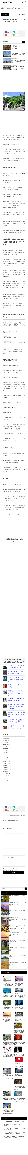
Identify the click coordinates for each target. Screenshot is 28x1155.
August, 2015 (5, 773)
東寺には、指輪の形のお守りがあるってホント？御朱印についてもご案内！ (19, 1031)
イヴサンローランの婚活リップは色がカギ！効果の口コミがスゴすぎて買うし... (8, 1055)
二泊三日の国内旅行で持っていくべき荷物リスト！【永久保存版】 (20, 984)
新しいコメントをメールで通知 (11, 868)
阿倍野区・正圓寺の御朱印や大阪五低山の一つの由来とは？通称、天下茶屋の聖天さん (16, 706)
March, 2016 (5, 759)
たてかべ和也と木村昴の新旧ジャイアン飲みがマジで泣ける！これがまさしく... (8, 1077)
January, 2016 (5, 763)
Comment (5, 832)
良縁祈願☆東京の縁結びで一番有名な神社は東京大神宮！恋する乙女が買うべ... (8, 1043)
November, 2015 (6, 767)
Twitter (16, 32)
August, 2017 (5, 750)
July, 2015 (5, 775)
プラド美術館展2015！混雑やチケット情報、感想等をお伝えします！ (19, 1088)
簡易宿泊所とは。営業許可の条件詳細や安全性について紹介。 (8, 1100)
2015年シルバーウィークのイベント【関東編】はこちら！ (20, 1008)
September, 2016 (6, 754)
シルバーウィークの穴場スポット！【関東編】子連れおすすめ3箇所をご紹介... (8, 1112)
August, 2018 (5, 738)
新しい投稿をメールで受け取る (11, 870)
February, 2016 (6, 761)
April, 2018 (5, 742)
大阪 (17, 820)
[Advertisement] (14, 81)
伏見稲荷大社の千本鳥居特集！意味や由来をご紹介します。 (19, 1043)
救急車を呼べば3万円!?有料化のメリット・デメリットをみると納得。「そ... (20, 996)
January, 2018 (5, 746)
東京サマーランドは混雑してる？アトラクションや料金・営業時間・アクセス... (18, 68)
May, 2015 (5, 780)
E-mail (4, 857)
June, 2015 (5, 777)
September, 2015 (6, 771)
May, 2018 (5, 740)
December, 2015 (6, 765)
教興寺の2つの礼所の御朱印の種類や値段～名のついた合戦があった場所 (16, 714)
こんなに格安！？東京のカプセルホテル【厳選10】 (14, 1121)
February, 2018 (6, 744)
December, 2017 (6, 748)
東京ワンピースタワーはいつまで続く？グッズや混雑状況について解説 (18, 61)
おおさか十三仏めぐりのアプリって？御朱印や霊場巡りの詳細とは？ (16, 679)
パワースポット (4, 14)
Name (4, 852)
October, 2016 (5, 752)
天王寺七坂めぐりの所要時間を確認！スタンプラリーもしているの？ (16, 693)
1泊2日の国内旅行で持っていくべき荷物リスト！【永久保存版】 (7, 1020)
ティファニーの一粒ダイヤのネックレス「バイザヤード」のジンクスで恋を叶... (8, 984)
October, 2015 (5, 769)
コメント (5, 817)
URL (4, 863)
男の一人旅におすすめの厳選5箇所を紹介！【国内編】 (8, 996)
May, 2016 (5, 757)
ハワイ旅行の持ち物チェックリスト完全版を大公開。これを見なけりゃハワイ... (19, 1100)
